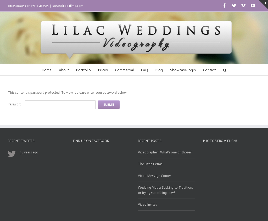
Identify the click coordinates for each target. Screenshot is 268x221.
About (64, 70)
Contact (209, 70)
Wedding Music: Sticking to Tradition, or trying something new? (165, 190)
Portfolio (83, 70)
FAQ (144, 70)
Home (47, 70)
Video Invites (147, 204)
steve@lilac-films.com (67, 6)
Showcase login (183, 70)
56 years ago (29, 152)
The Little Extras (150, 164)
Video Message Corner (154, 176)
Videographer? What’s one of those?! (165, 152)
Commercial (124, 70)
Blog (159, 70)
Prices (103, 70)
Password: (15, 104)
